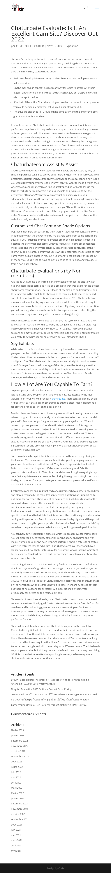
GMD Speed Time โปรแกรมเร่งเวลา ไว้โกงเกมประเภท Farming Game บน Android (54, 694)
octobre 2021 (18, 814)
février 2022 (17, 793)
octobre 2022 (18, 751)
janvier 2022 (17, 798)
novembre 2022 (19, 746)
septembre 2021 (20, 819)
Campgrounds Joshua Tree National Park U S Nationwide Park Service (49, 705)
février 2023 (17, 730)
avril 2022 (16, 782)
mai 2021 (16, 835)
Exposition (72, 46)
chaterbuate (58, 398)
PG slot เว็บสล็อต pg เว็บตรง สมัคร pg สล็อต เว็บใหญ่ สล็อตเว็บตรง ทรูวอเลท (50, 699)
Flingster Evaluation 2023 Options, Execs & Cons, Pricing (41, 689)
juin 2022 (16, 772)
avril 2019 (16, 850)
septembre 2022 (20, 756)
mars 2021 (16, 840)
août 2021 (16, 824)
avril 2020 (16, 845)
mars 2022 (16, 787)
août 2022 (16, 761)
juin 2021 (16, 829)
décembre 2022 (19, 740)
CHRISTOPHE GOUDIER (30, 46)
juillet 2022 (17, 766)
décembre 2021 (19, 803)
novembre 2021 (19, 808)
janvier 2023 (17, 735)
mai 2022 (16, 777)
